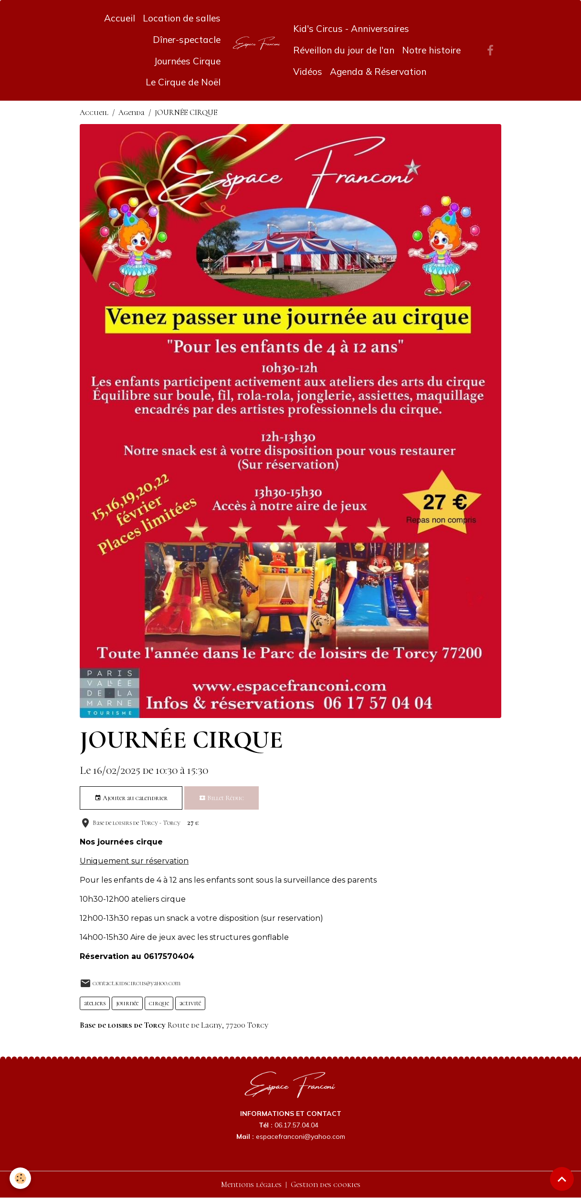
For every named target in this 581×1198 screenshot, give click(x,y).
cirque (159, 1003)
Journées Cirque (187, 61)
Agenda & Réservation (378, 71)
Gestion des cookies (325, 1184)
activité (190, 1003)
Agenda (131, 112)
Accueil (119, 18)
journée (127, 1003)
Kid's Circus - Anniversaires (351, 28)
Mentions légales (251, 1184)
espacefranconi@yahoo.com (300, 1136)
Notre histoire (431, 50)
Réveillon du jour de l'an (343, 50)
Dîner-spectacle (187, 39)
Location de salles (182, 18)
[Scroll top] (562, 1179)
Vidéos (307, 71)
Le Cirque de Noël (183, 82)
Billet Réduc (221, 798)
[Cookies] (20, 1178)
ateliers (95, 1003)
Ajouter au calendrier (131, 798)
